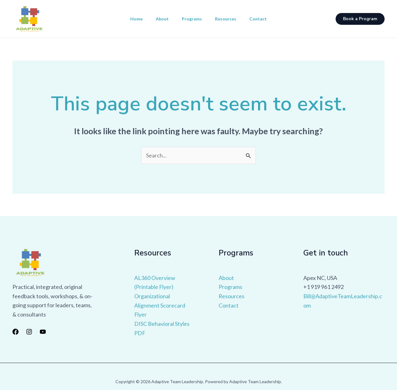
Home (133, 18)
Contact (261, 18)
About (160, 18)
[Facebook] (15, 332)
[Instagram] (29, 332)
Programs (192, 18)
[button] (360, 19)
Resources (227, 18)
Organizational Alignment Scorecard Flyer (159, 305)
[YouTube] (43, 332)
